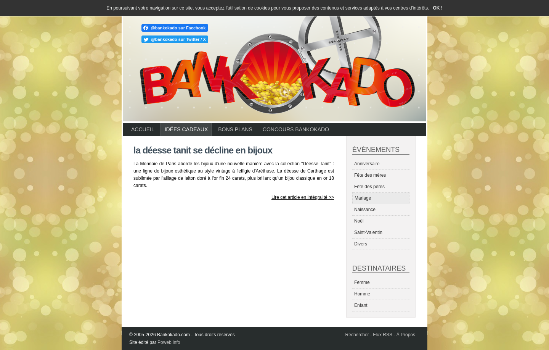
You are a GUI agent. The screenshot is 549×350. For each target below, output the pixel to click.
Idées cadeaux (186, 129)
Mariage (363, 198)
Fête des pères (369, 186)
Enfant (361, 305)
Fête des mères (370, 175)
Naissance (365, 209)
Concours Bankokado (296, 129)
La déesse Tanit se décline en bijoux (202, 150)
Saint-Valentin (368, 232)
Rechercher (357, 334)
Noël (359, 221)
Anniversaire (367, 163)
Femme (362, 282)
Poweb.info (168, 342)
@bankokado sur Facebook (178, 28)
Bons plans (235, 129)
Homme (362, 294)
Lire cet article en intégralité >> (302, 197)
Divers (360, 244)
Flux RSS (382, 334)
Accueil (142, 129)
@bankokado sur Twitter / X (178, 39)
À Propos (405, 334)
